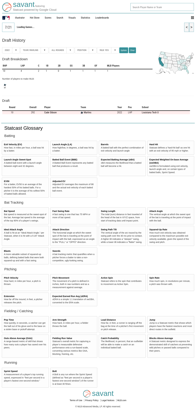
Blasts (7, 251)
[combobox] (162, 7)
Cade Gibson (50, 112)
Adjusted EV (58, 181)
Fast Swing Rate (60, 211)
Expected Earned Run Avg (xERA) (70, 296)
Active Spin (107, 278)
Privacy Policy (92, 400)
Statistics (85, 17)
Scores (48, 17)
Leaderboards (102, 17)
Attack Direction (60, 229)
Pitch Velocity (11, 278)
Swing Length (108, 211)
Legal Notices (108, 400)
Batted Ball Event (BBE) (64, 159)
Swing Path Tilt (109, 229)
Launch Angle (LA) (62, 144)
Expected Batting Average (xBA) (118, 159)
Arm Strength (59, 320)
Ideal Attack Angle (13, 229)
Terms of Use (76, 400)
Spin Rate (154, 278)
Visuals (72, 17)
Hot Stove (35, 17)
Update (124, 50)
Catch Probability (110, 338)
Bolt (54, 371)
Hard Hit (153, 144)
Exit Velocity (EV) (13, 144)
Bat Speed (9, 211)
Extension (9, 296)
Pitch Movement (60, 278)
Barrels (105, 144)
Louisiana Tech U (150, 112)
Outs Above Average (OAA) (18, 338)
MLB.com (121, 400)
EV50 (6, 181)
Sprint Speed (11, 371)
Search (60, 17)
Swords (56, 251)
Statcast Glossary (23, 128)
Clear (132, 50)
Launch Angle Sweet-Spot (17, 159)
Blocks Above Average (161, 338)
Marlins (87, 112)
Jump (152, 320)
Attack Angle (156, 211)
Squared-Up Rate (158, 229)
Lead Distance (108, 320)
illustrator (20, 17)
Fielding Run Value (62, 338)
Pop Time (9, 320)
